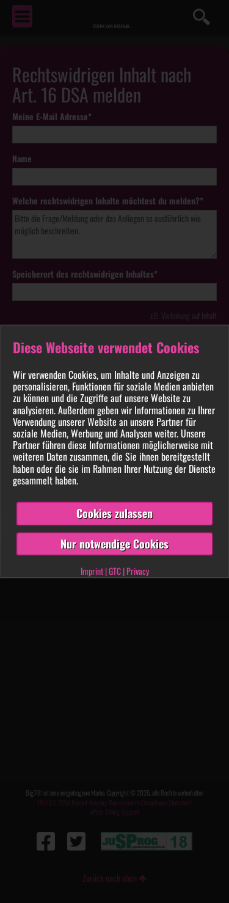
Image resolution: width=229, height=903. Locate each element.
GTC (115, 571)
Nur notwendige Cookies (114, 544)
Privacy (137, 571)
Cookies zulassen (114, 513)
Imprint (92, 571)
